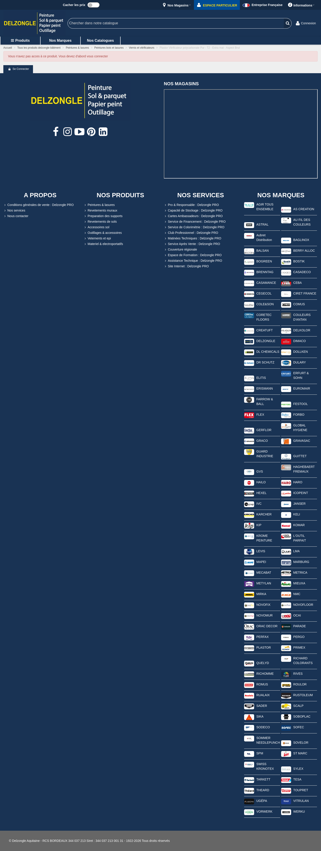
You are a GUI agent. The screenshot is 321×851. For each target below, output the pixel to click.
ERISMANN (264, 388)
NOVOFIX (263, 604)
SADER (261, 706)
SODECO (263, 727)
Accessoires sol (96, 227)
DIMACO (299, 341)
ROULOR (300, 684)
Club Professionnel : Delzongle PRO (191, 232)
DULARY (299, 362)
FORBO (299, 414)
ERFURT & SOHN (301, 375)
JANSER (299, 503)
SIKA (259, 716)
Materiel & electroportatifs (103, 244)
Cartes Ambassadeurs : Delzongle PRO (193, 216)
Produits (20, 40)
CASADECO (302, 272)
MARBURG (301, 562)
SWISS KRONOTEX (265, 766)
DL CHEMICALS (267, 351)
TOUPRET (300, 790)
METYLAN (263, 583)
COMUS (299, 304)
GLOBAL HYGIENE (300, 427)
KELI (296, 514)
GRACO (262, 440)
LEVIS (260, 551)
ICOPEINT (300, 493)
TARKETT (263, 779)
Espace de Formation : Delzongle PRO (193, 255)
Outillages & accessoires (103, 232)
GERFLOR (264, 430)
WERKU (299, 811)
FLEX (260, 414)
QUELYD (262, 663)
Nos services (14, 210)
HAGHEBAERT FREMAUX (304, 469)
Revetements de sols (100, 221)
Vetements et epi (97, 238)
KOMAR (299, 525)
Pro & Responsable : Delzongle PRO (191, 205)
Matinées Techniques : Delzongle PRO (192, 238)
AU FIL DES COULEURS (302, 222)
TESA (297, 779)
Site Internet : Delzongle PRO (186, 266)
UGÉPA (261, 801)
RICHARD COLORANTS (303, 660)
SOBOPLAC (302, 716)
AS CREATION (303, 209)
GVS (259, 471)
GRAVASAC (301, 440)
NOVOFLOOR (303, 604)
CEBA (297, 282)
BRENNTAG (265, 272)
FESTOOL (300, 404)
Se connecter (18, 69)
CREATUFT (264, 330)
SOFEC (298, 727)
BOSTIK (299, 261)
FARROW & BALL (264, 401)
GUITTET (300, 456)
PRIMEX (299, 647)
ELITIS (261, 378)
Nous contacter (15, 216)
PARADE (299, 626)
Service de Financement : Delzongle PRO (195, 221)
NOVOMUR (264, 615)
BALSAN (262, 250)
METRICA (300, 572)
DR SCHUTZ (265, 362)
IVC (258, 503)
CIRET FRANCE (304, 293)
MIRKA (261, 594)
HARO (297, 482)
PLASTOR (263, 647)
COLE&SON (265, 304)
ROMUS (262, 684)
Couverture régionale (180, 249)
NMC (296, 594)
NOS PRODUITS (120, 195)
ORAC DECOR (267, 626)
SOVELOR (301, 742)
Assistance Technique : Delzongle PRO (193, 260)
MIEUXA (299, 583)
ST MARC (300, 753)
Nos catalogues (100, 40)
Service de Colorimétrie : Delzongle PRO (194, 227)
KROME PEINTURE (264, 538)
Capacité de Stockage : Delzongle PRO (193, 210)
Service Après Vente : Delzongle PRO (192, 244)
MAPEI (261, 562)
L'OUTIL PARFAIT (299, 538)
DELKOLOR (301, 330)
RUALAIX (263, 695)
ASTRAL (262, 224)
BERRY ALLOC (304, 250)
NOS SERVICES (200, 195)
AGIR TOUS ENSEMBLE (265, 207)
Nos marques (60, 40)
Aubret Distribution (264, 237)
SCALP (298, 706)
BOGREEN (264, 261)
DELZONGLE (265, 341)
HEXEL (261, 493)
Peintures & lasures (99, 205)
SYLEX (298, 768)
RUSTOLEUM (303, 695)
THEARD (262, 790)
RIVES (298, 673)
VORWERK (264, 811)
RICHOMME (265, 673)
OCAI (297, 615)
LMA (296, 551)
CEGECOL (264, 293)
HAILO (261, 482)
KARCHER (264, 514)
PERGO (299, 637)
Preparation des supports (103, 216)
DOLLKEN (300, 351)
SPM (259, 753)
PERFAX (262, 637)
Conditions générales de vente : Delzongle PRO (38, 205)
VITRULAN (301, 801)
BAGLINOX (301, 240)
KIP (258, 525)
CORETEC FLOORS (264, 317)
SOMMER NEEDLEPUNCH (268, 740)
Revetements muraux (100, 210)
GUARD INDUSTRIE (264, 454)
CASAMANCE (266, 282)
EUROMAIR (301, 388)
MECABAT (263, 572)
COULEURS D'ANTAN (302, 317)
